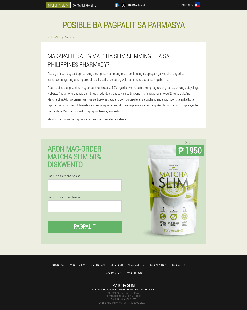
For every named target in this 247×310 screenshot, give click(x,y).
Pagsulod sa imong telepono (65, 197)
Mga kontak (113, 273)
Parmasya (57, 265)
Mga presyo (134, 273)
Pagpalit (84, 226)
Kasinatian (98, 265)
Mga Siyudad (158, 265)
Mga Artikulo (181, 265)
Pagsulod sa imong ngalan (64, 176)
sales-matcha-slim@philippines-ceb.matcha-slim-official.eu (123, 289)
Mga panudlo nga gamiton (127, 265)
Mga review (77, 265)
